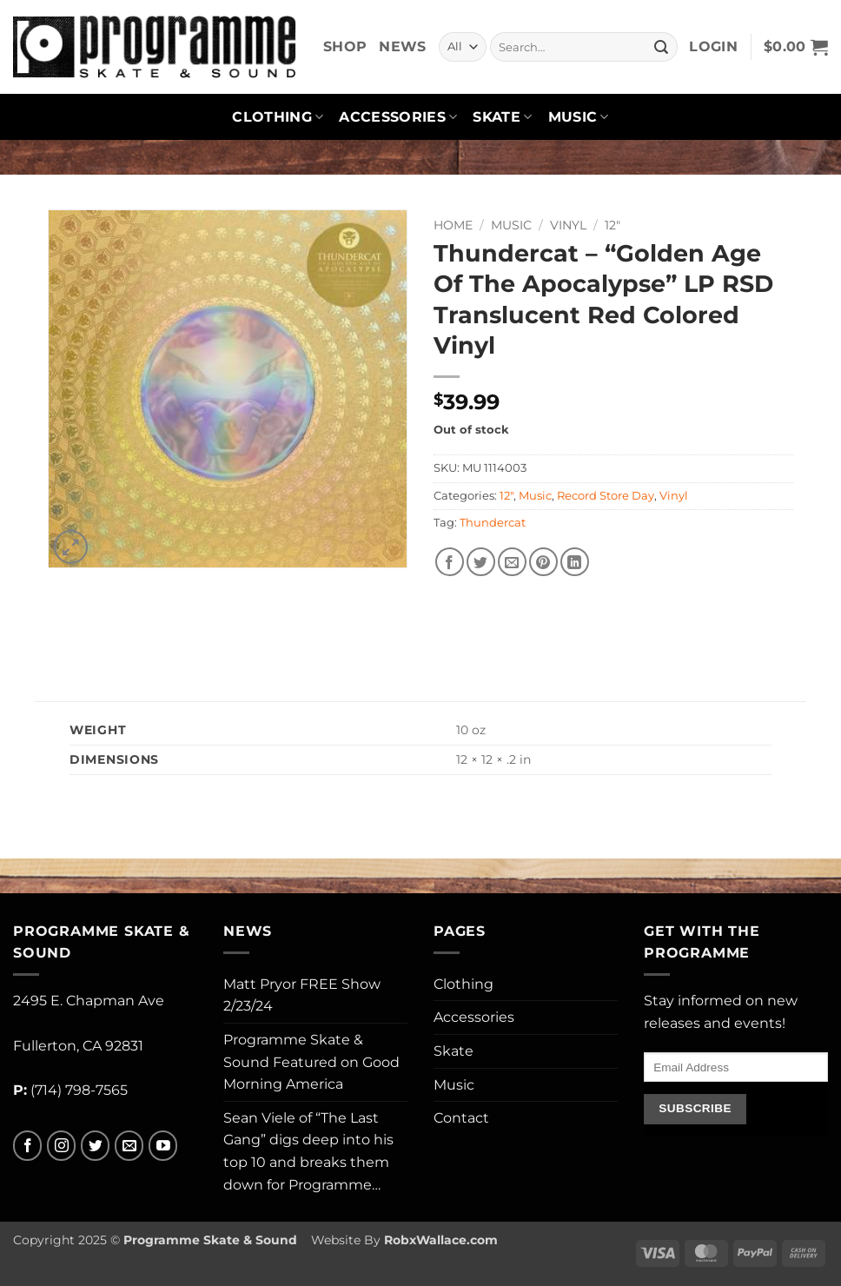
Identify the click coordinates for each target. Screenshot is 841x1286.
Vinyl (568, 225)
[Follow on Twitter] (95, 1145)
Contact (461, 1118)
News (402, 46)
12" (612, 225)
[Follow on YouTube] (163, 1145)
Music (578, 117)
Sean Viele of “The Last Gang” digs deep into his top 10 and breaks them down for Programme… (308, 1151)
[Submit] (662, 47)
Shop (345, 46)
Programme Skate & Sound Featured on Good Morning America (311, 1061)
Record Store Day (605, 495)
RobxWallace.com (441, 1240)
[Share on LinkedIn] (574, 561)
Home (453, 225)
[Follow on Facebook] (27, 1145)
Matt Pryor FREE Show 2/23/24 (302, 995)
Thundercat (493, 522)
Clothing (277, 117)
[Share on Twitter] (481, 561)
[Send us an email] (129, 1145)
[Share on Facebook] (449, 561)
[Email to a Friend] (512, 561)
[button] (713, 47)
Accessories (398, 117)
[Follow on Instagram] (61, 1145)
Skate (502, 117)
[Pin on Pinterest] (543, 561)
